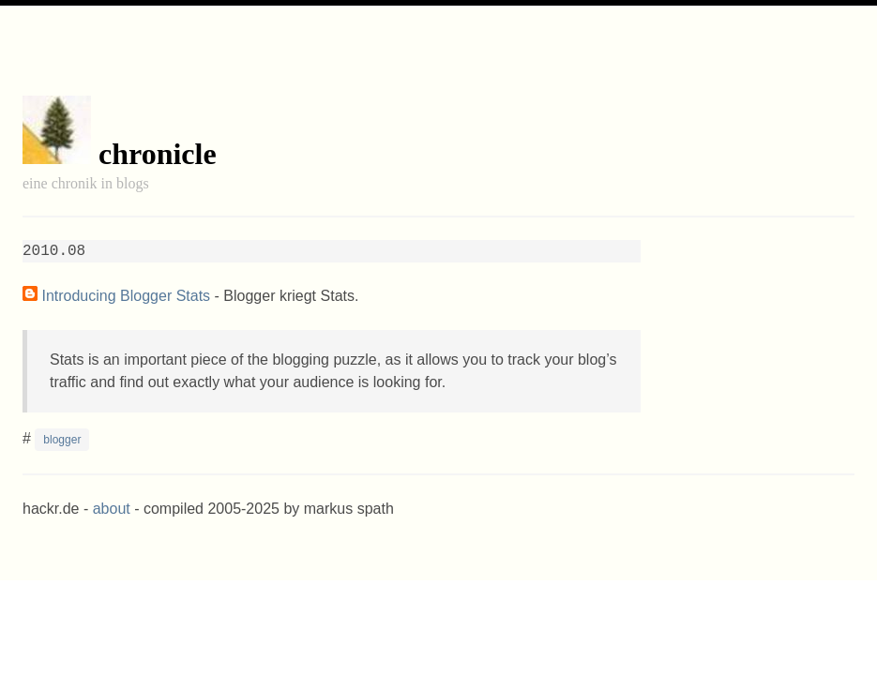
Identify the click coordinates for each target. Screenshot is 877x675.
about (111, 509)
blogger (62, 439)
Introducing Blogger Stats (125, 296)
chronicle (157, 154)
